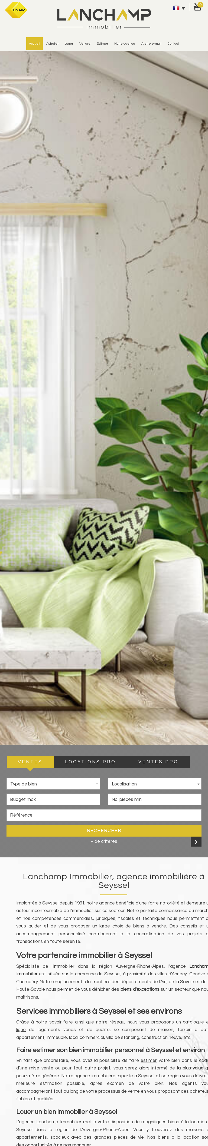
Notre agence (124, 43)
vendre (84, 43)
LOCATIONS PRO (90, 761)
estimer (102, 43)
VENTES (30, 761)
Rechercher (104, 830)
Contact (173, 43)
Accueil (34, 43)
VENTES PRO (158, 761)
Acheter (52, 43)
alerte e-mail (151, 43)
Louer (69, 43)
